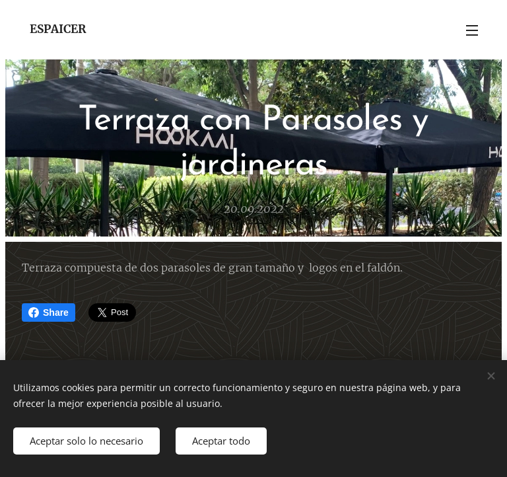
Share (48, 312)
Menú (472, 30)
